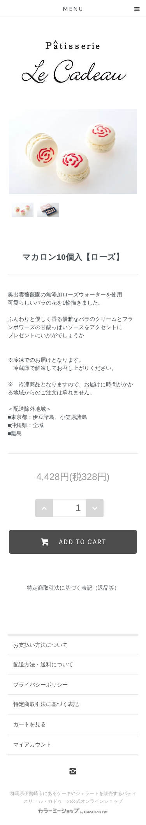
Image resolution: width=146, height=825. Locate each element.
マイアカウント (32, 744)
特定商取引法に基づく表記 (46, 704)
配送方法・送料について (43, 664)
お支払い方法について (40, 645)
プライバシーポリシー (40, 684)
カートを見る (29, 724)
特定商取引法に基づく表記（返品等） (73, 588)
